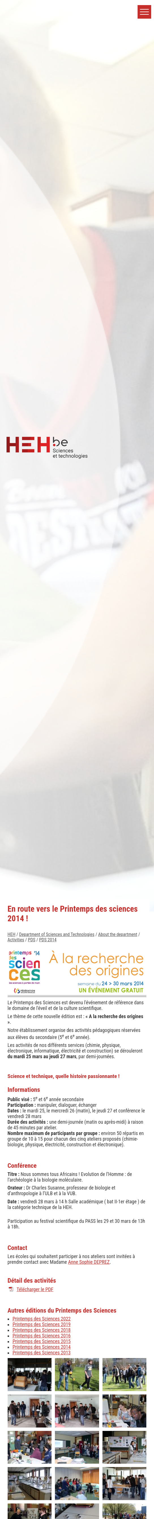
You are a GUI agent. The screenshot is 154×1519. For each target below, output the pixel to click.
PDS (31, 939)
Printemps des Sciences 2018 (41, 1330)
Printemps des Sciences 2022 (41, 1319)
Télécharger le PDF (35, 1289)
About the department (117, 934)
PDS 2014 (48, 939)
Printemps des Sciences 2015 (41, 1341)
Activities (16, 939)
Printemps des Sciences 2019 (41, 1324)
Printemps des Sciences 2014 (41, 1347)
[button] (144, 12)
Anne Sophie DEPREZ (89, 1262)
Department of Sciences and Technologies (57, 934)
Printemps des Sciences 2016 (41, 1336)
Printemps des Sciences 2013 (41, 1353)
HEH (12, 934)
